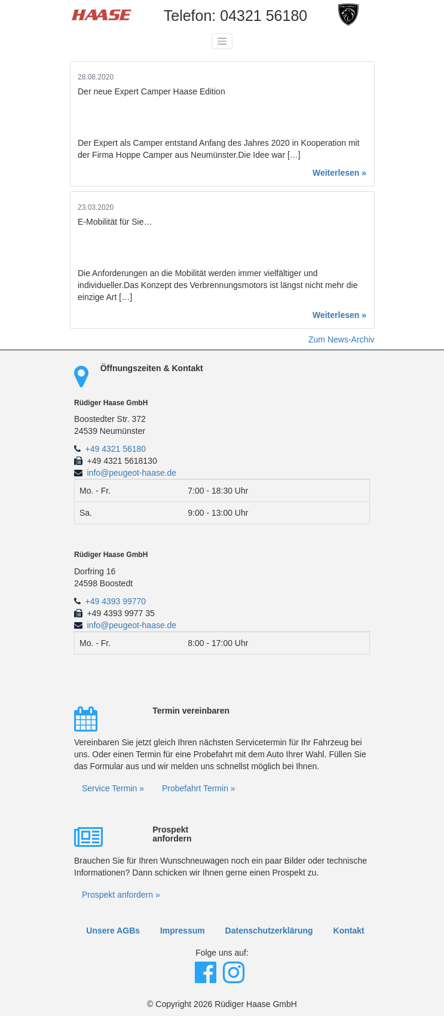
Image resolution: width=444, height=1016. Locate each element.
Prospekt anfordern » (121, 894)
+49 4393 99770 (115, 601)
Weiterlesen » (339, 173)
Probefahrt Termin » (198, 788)
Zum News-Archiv (341, 339)
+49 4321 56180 (115, 449)
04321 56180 (263, 15)
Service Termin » (113, 788)
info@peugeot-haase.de (132, 473)
